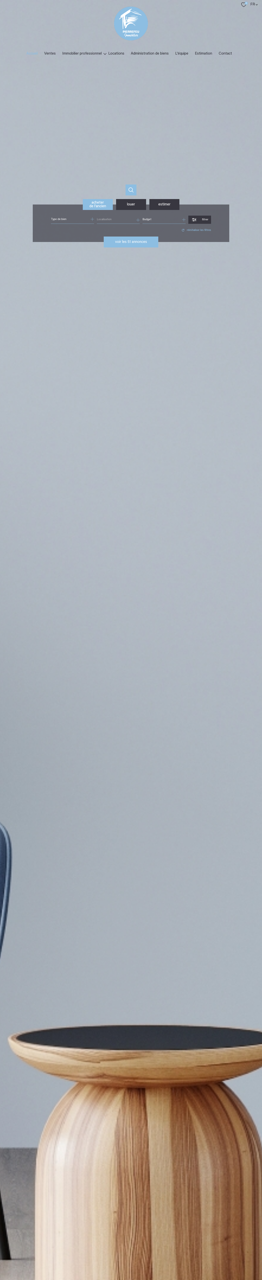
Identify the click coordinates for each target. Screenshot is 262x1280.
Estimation (203, 53)
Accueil (32, 53)
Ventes (50, 53)
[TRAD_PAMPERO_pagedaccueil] (131, 39)
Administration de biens (150, 53)
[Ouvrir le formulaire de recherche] (199, 220)
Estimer (164, 204)
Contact (225, 53)
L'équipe (181, 53)
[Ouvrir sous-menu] (105, 54)
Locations (116, 53)
